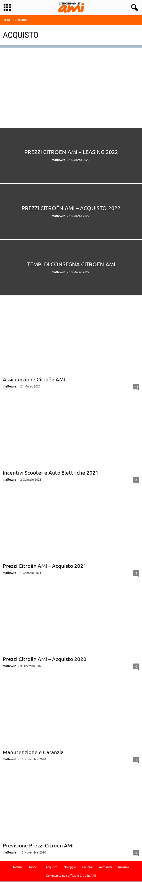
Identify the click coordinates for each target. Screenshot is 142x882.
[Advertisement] (71, 87)
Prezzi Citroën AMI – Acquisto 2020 (44, 659)
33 (136, 387)
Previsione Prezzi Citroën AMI (38, 845)
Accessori (105, 867)
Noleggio (70, 867)
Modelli (34, 867)
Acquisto (51, 867)
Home (7, 20)
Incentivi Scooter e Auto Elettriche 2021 (51, 473)
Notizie (18, 867)
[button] (133, 8)
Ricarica (123, 867)
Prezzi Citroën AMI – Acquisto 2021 (44, 566)
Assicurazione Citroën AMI (34, 379)
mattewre (58, 160)
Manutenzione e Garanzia (33, 752)
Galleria (87, 867)
